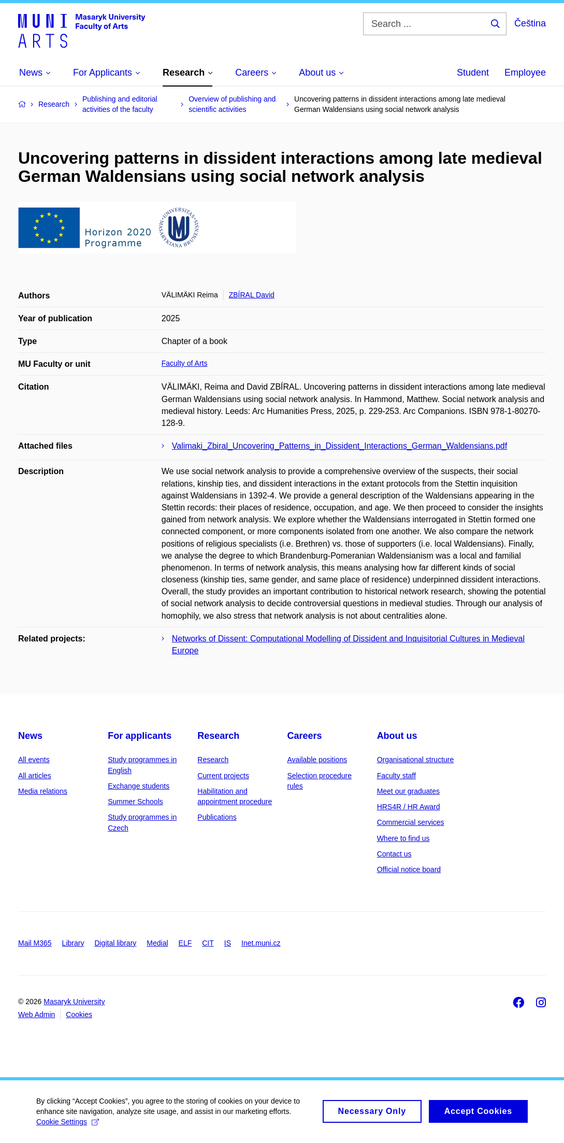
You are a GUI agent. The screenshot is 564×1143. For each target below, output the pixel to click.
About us (397, 736)
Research (218, 736)
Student (473, 72)
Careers (304, 736)
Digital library (115, 943)
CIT (208, 943)
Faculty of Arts (185, 363)
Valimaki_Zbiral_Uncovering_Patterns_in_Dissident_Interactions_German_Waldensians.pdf (339, 445)
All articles (34, 775)
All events (34, 759)
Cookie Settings (67, 1126)
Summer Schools (135, 801)
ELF (185, 943)
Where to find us (403, 838)
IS (227, 943)
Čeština (530, 23)
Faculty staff (396, 775)
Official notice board (409, 869)
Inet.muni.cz (260, 943)
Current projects (223, 775)
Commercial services (410, 822)
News (30, 736)
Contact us (394, 854)
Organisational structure (415, 759)
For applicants (139, 736)
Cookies (79, 1014)
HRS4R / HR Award (408, 807)
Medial (157, 943)
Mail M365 (35, 943)
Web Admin (36, 1014)
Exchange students (138, 786)
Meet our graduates (408, 791)
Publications (217, 817)
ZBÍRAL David (251, 295)
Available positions (317, 759)
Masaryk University (74, 1001)
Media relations (42, 791)
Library (73, 943)
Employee (525, 72)
